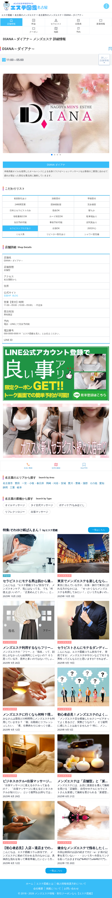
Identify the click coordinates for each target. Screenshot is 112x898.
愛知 (101, 483)
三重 (12, 487)
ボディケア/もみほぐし (72, 505)
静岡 (5, 487)
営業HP (7, 295)
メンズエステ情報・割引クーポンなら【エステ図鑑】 (64, 893)
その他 (93, 483)
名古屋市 (8, 483)
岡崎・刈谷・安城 (56, 483)
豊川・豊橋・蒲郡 (78, 483)
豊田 (17, 483)
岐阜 (19, 487)
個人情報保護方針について (71, 883)
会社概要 (38, 888)
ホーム (29, 883)
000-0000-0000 (11, 333)
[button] (51, 154)
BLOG (15, 295)
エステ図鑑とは (45, 883)
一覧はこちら (98, 529)
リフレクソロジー (15, 511)
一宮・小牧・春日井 (33, 483)
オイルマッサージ (15, 505)
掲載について (53, 888)
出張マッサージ (39, 511)
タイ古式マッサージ (42, 505)
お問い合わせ (71, 888)
